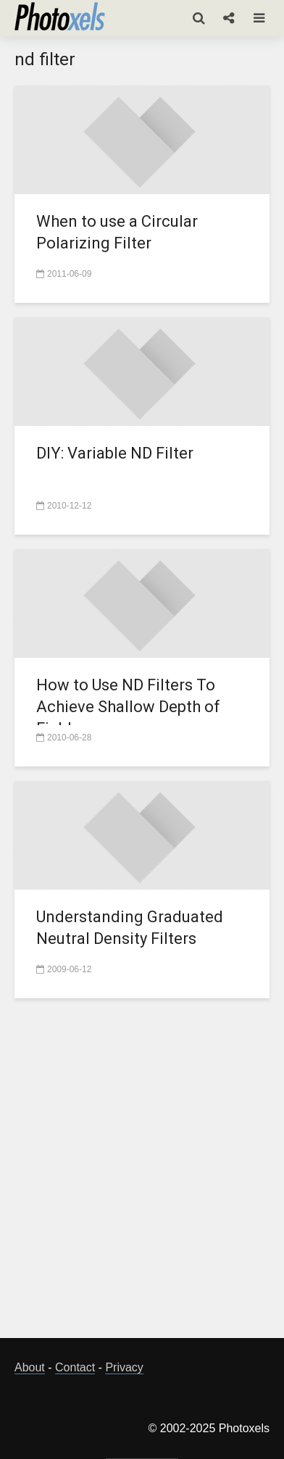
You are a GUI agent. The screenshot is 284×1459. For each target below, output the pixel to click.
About (29, 1367)
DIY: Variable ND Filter (114, 453)
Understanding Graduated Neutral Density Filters (129, 928)
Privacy (124, 1367)
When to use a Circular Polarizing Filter (117, 232)
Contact (75, 1367)
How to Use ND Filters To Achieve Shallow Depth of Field (128, 706)
